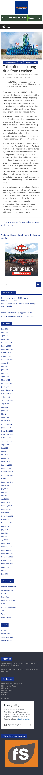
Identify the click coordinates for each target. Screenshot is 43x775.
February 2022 (6, 506)
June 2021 (5, 533)
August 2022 (5, 485)
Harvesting (5, 597)
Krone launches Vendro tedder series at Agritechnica (20, 223)
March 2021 (5, 543)
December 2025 (7, 349)
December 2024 (7, 390)
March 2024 (5, 421)
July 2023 (4, 448)
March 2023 (5, 462)
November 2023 (7, 434)
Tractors (4, 610)
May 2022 (4, 496)
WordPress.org (6, 640)
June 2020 (5, 574)
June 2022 (5, 492)
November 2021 (7, 516)
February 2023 (6, 465)
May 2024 (4, 414)
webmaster (24, 74)
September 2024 (7, 400)
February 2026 (6, 342)
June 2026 (5, 329)
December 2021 (7, 513)
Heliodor (14, 77)
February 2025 (6, 383)
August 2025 (5, 363)
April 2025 (5, 376)
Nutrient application (31, 63)
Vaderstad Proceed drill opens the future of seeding (21, 236)
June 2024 (5, 411)
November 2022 (7, 475)
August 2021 (5, 526)
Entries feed (5, 634)
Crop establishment (10, 63)
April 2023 (5, 458)
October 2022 (6, 479)
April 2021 (5, 540)
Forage (3, 593)
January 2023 (6, 468)
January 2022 (6, 509)
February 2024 (6, 424)
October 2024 (6, 397)
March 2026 (5, 339)
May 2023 (4, 455)
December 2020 (7, 553)
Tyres (3, 614)
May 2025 (4, 373)
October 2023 (6, 438)
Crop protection (7, 590)
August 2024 (5, 404)
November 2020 (7, 557)
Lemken (20, 77)
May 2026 (4, 332)
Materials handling (8, 600)
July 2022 (4, 489)
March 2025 (5, 380)
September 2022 (7, 482)
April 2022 (5, 499)
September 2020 (7, 564)
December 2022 (7, 472)
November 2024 (7, 393)
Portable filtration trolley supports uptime (16, 313)
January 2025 (6, 387)
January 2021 (6, 550)
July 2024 (4, 407)
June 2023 (5, 451)
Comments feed (7, 637)
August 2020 (5, 567)
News (20, 63)
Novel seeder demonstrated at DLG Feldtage (17, 316)
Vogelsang (27, 77)
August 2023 (5, 445)
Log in (3, 630)
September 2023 (7, 441)
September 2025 (7, 359)
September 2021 (7, 523)
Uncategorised (6, 617)
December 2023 (7, 431)
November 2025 (7, 353)
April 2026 (5, 336)
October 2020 (6, 560)
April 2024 (5, 417)
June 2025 (5, 370)
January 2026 (6, 346)
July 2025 (4, 366)
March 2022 (5, 502)
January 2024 (6, 428)
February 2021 (6, 547)
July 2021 (4, 530)
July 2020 (4, 570)
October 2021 (6, 519)
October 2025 (6, 356)
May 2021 (4, 536)
